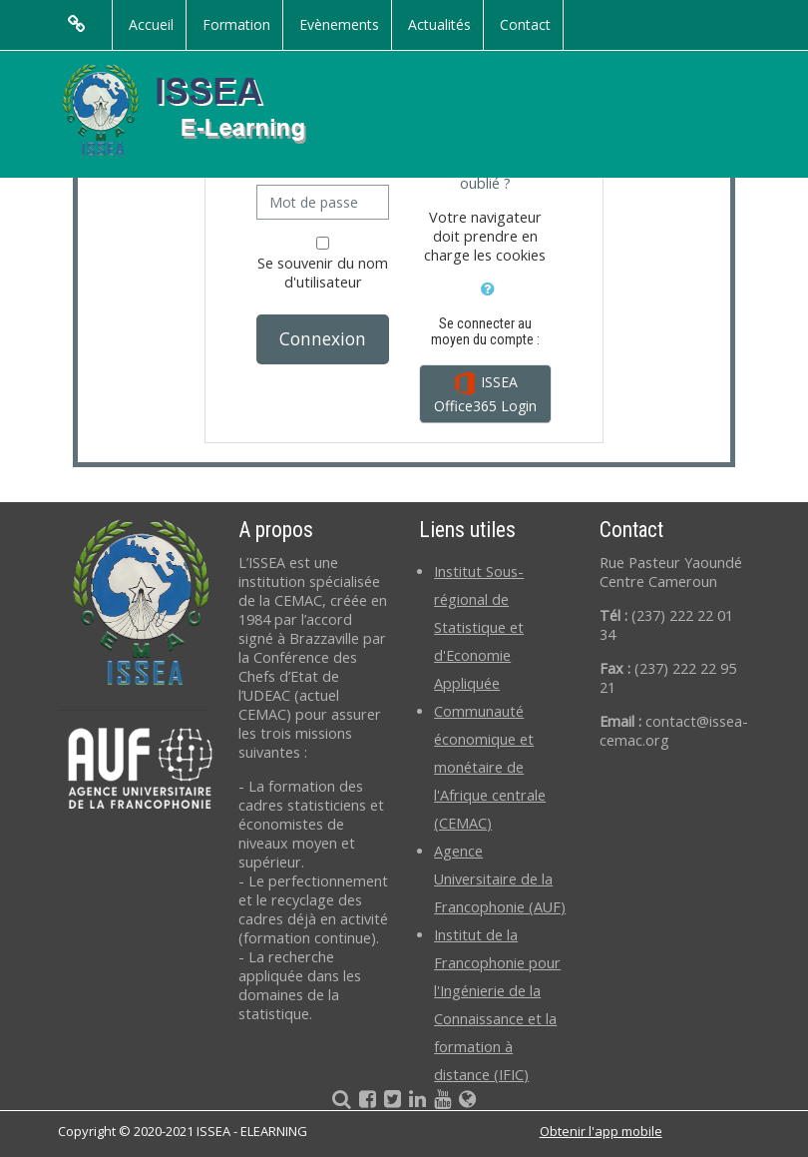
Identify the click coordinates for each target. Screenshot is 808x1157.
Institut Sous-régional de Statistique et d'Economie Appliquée (479, 627)
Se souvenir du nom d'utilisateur (322, 272)
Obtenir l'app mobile (601, 1131)
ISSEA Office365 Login (485, 393)
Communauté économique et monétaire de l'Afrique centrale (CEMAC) (490, 767)
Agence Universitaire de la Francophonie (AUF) (500, 879)
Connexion (322, 338)
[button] (487, 286)
